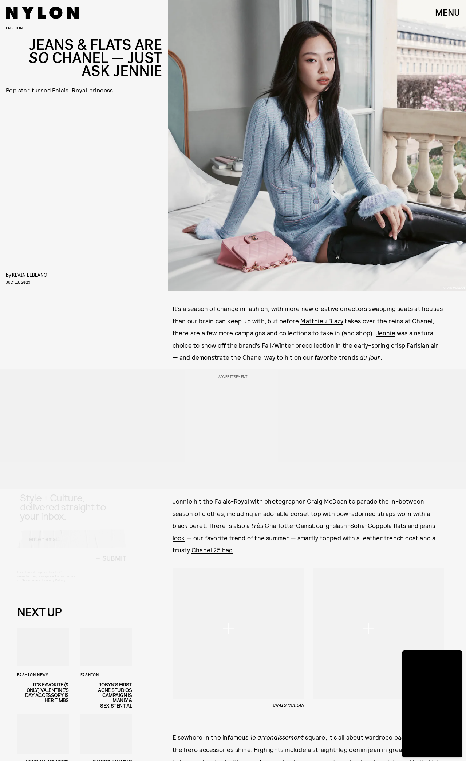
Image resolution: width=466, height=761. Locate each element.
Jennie (385, 332)
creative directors (341, 308)
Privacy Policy (53, 586)
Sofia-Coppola (371, 525)
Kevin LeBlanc (29, 275)
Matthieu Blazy (321, 320)
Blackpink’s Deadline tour (209, 666)
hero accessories (208, 630)
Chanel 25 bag (212, 549)
